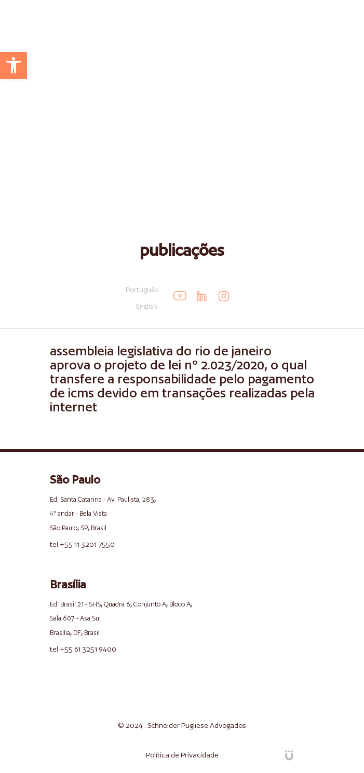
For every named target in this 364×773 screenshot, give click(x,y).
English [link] (146, 306)
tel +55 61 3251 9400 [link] (83, 649)
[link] (13, 65)
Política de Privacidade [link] (182, 755)
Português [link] (142, 289)
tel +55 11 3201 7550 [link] (82, 544)
